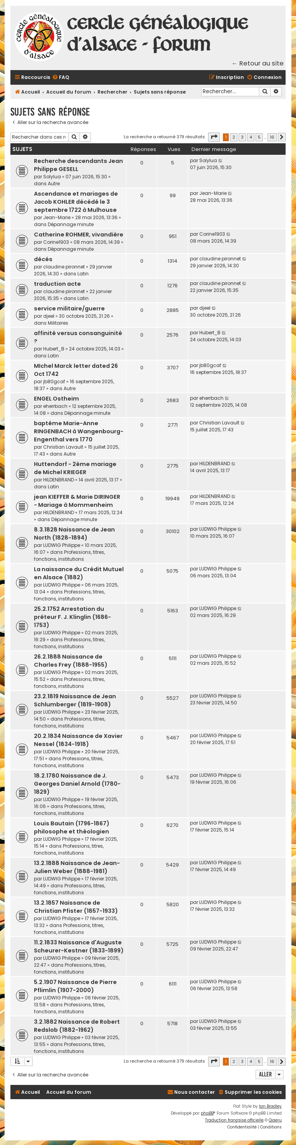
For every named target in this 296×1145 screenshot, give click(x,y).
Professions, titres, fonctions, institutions (69, 555)
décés (43, 259)
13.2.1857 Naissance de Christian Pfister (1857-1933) (76, 907)
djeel (48, 316)
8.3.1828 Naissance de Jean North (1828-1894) (74, 533)
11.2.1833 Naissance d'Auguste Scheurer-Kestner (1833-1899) (79, 946)
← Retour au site (258, 63)
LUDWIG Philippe (61, 545)
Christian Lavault (63, 447)
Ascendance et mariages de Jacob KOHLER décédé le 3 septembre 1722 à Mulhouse (76, 202)
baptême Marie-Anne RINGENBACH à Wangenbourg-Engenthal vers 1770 (78, 431)
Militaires (58, 323)
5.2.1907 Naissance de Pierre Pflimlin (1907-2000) (75, 986)
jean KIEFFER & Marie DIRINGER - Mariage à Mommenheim (77, 501)
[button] (214, 137)
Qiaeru (275, 1120)
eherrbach (55, 406)
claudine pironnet (64, 266)
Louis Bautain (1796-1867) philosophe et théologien (71, 827)
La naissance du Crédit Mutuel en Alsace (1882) (79, 573)
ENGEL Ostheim (56, 398)
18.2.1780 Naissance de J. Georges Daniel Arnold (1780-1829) (77, 784)
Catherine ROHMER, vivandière (78, 234)
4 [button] (250, 137)
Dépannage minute (71, 224)
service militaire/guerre (69, 308)
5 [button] (259, 137)
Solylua (52, 176)
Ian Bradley (270, 1106)
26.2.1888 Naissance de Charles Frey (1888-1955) (71, 661)
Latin (83, 273)
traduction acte (57, 284)
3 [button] (242, 137)
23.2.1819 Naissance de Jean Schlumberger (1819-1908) (75, 700)
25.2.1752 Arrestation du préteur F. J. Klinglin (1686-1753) (72, 617)
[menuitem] (60, 77)
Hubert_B (53, 348)
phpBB (207, 1113)
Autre (54, 183)
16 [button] (272, 137)
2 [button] (233, 137)
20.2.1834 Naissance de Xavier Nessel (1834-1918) (78, 740)
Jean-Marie (57, 217)
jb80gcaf (54, 381)
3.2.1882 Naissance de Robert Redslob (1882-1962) (77, 1026)
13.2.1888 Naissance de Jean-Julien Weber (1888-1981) (77, 867)
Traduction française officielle (234, 1120)
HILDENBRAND (58, 479)
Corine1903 (56, 242)
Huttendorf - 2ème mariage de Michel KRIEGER (75, 468)
